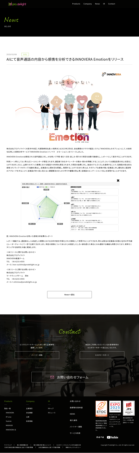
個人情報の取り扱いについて (42, 445)
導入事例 (73, 420)
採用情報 (29, 421)
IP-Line (8, 417)
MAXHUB (9, 425)
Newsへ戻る (69, 294)
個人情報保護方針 (22, 445)
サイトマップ (8, 445)
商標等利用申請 (76, 407)
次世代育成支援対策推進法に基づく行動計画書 (18, 447)
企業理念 (29, 409)
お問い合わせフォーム (72, 377)
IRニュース (51, 413)
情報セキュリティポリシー (73, 447)
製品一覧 (7, 409)
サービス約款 (75, 433)
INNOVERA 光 (11, 430)
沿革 (27, 417)
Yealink (9, 421)
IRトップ (51, 409)
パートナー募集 (37, 355)
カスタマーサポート (102, 355)
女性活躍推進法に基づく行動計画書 (49, 447)
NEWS (72, 414)
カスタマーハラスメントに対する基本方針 (68, 445)
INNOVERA (10, 413)
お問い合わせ (75, 401)
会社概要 (29, 413)
